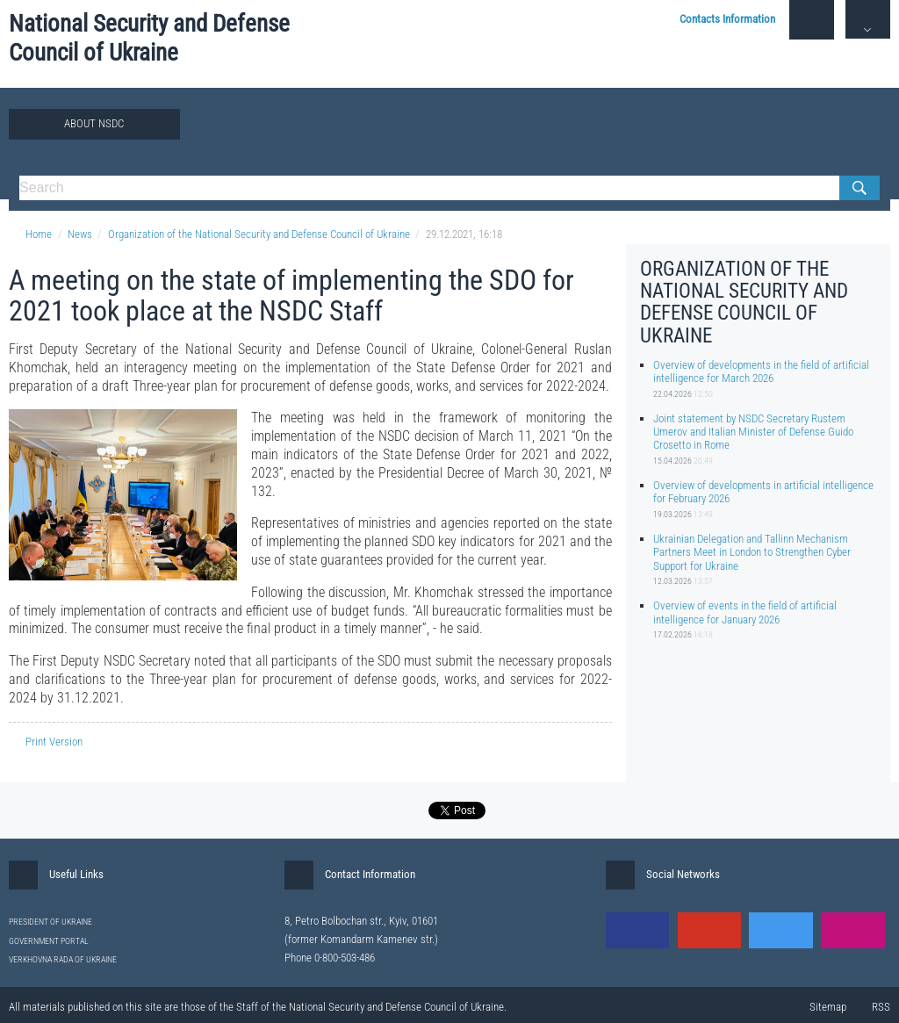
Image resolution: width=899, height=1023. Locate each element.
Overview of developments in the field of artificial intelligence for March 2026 (761, 371)
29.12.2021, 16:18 (464, 234)
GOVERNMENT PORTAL (49, 941)
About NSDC (94, 123)
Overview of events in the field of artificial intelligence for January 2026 (745, 612)
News (80, 234)
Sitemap (827, 1006)
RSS (881, 1006)
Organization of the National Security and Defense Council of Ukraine (259, 234)
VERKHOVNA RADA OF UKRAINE (63, 959)
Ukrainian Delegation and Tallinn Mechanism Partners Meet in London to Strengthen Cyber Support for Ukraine (752, 552)
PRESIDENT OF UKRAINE (50, 921)
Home (30, 234)
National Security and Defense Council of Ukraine (149, 38)
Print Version (46, 741)
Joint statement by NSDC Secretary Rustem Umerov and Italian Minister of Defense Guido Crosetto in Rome (753, 432)
